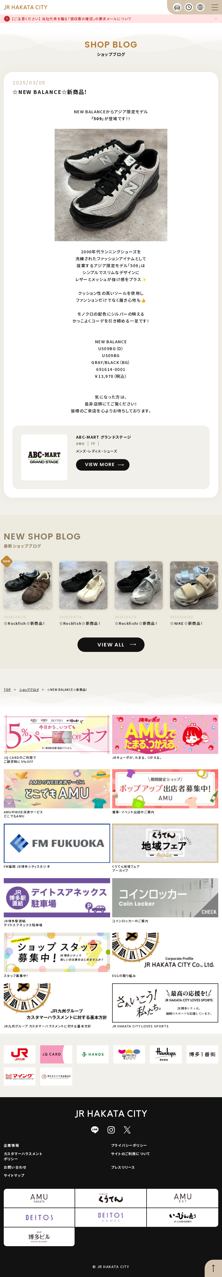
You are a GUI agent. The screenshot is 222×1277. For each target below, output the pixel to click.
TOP (7, 689)
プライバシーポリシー (129, 1145)
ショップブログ (29, 689)
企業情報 (11, 1145)
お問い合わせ (15, 1167)
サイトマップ (14, 1175)
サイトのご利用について (130, 1153)
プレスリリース (123, 1167)
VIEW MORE (99, 464)
